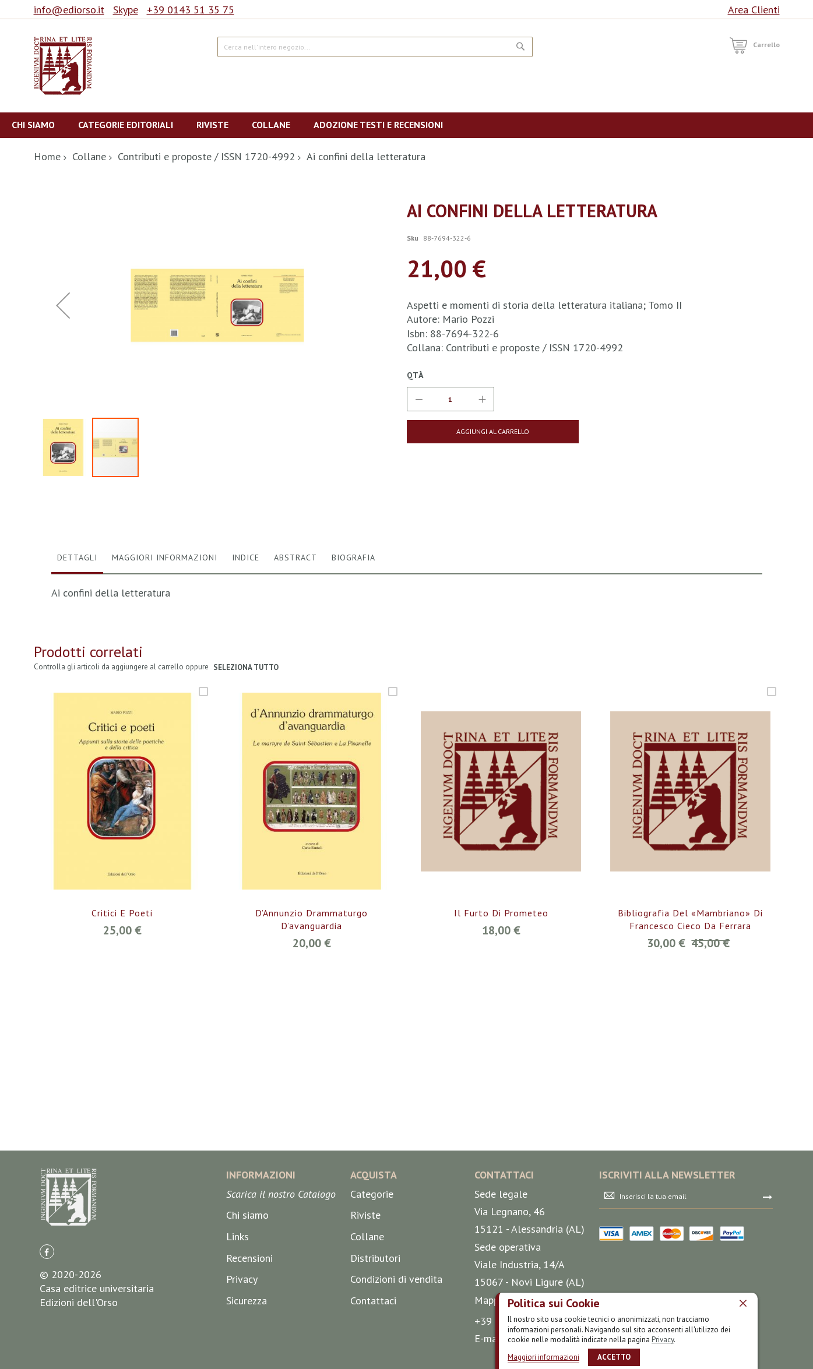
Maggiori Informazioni (164, 782)
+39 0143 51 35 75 (190, 9)
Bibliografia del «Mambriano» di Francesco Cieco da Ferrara (690, 1143)
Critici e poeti (122, 1137)
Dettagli (77, 782)
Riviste (365, 1286)
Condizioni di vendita (396, 1350)
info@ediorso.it (69, 9)
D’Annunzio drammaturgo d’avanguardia (311, 1143)
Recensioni (249, 1329)
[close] (743, 1303)
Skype (125, 9)
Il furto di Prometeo (501, 1137)
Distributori (375, 1329)
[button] (66, 671)
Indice (245, 782)
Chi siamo (247, 1286)
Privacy (663, 1340)
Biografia (353, 782)
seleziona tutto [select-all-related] (246, 892)
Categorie (371, 1265)
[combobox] (375, 47)
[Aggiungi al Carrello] (491, 431)
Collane (89, 156)
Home (47, 156)
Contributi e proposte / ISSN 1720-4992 (206, 156)
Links (237, 1307)
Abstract (295, 782)
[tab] (77, 784)
